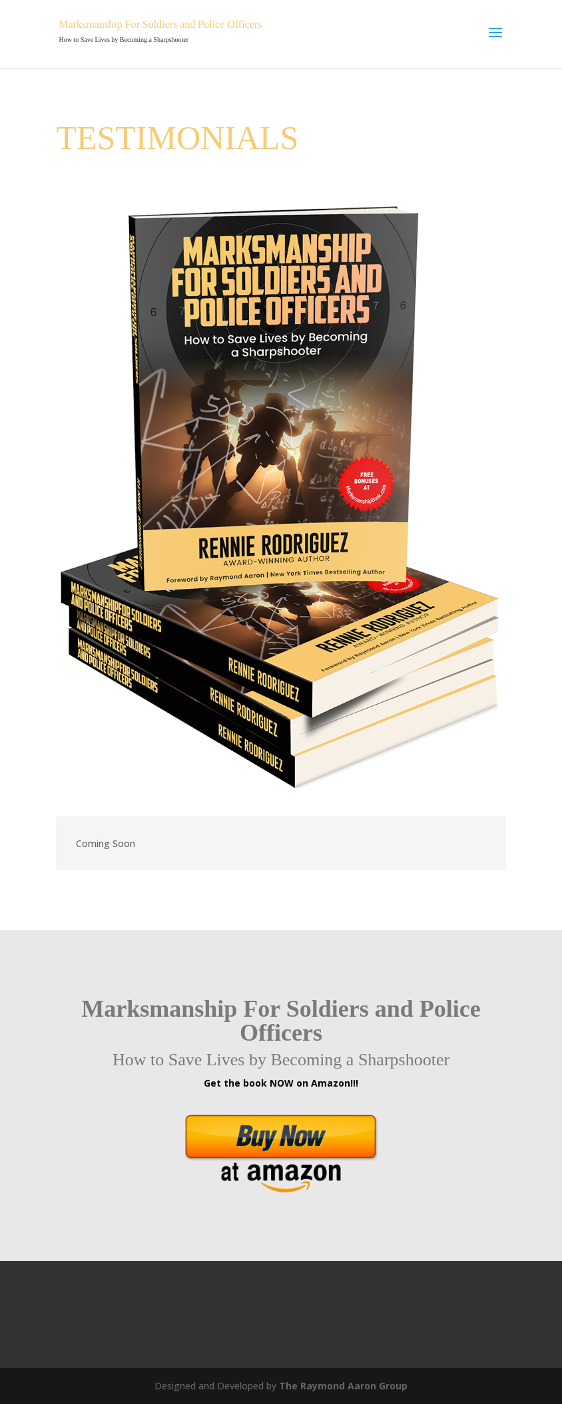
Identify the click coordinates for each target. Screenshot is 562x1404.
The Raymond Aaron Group (343, 1385)
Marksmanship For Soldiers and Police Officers (160, 24)
